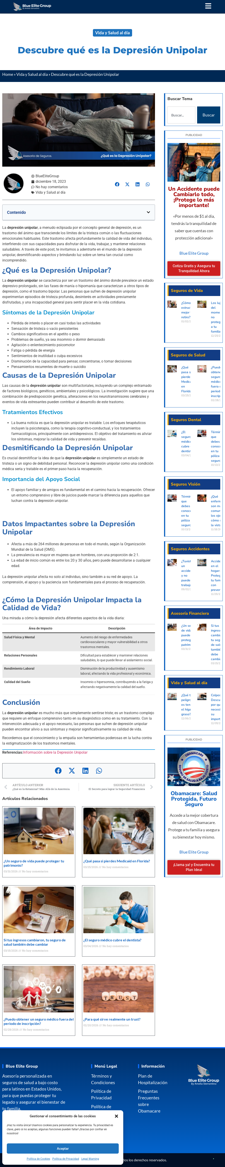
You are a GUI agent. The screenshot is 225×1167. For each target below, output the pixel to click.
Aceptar (63, 1149)
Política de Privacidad (65, 1158)
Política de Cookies (38, 1158)
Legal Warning (90, 1158)
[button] (116, 1116)
